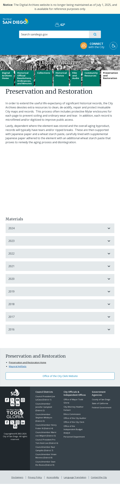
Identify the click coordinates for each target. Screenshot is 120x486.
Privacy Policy (35, 476)
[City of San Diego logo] (16, 21)
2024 (56, 228)
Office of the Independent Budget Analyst (73, 429)
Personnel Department (74, 436)
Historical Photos (61, 74)
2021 (56, 266)
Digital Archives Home (7, 75)
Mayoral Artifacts (17, 366)
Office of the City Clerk (74, 422)
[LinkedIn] (15, 404)
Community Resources (91, 74)
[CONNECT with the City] (93, 46)
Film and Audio (75, 75)
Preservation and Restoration (110, 75)
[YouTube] (15, 399)
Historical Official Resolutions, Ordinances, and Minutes (24, 78)
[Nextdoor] (25, 399)
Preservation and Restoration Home (27, 362)
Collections (43, 72)
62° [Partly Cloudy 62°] (60, 24)
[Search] (54, 34)
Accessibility (53, 476)
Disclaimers (18, 476)
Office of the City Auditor (75, 418)
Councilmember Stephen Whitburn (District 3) (43, 417)
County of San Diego (101, 399)
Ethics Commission (72, 414)
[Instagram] (20, 399)
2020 (56, 279)
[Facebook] (5, 399)
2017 (56, 317)
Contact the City (98, 476)
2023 (56, 241)
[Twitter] (10, 399)
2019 (56, 291)
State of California (100, 403)
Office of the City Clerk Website (60, 376)
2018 (56, 304)
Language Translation (74, 476)
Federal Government (101, 407)
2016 (56, 329)
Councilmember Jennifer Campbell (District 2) (43, 407)
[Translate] (113, 46)
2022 (56, 253)
